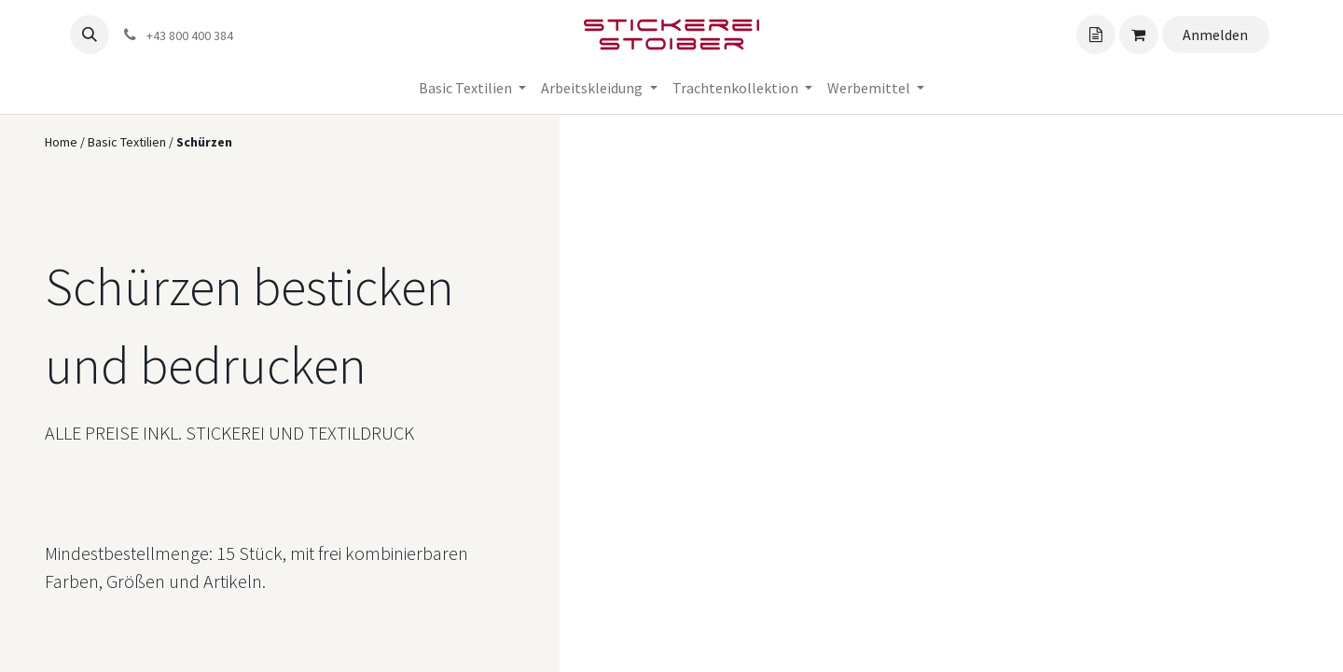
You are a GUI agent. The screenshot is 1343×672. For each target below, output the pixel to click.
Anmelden (1215, 34)
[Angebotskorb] (1095, 34)
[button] (89, 34)
